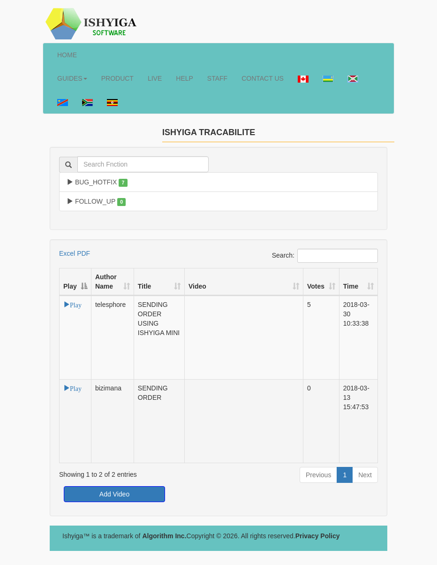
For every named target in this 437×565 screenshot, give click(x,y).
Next (365, 475)
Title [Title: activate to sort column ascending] (144, 286)
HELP (184, 78)
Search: (325, 256)
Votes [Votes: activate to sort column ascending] (315, 286)
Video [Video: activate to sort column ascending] (197, 286)
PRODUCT (117, 78)
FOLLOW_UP (96, 202)
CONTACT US (262, 78)
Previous (318, 475)
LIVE (155, 78)
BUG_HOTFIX (97, 182)
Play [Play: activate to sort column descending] (70, 286)
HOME (67, 55)
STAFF (217, 78)
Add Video (114, 494)
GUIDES (72, 78)
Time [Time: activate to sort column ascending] (350, 286)
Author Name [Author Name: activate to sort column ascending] (106, 281)
